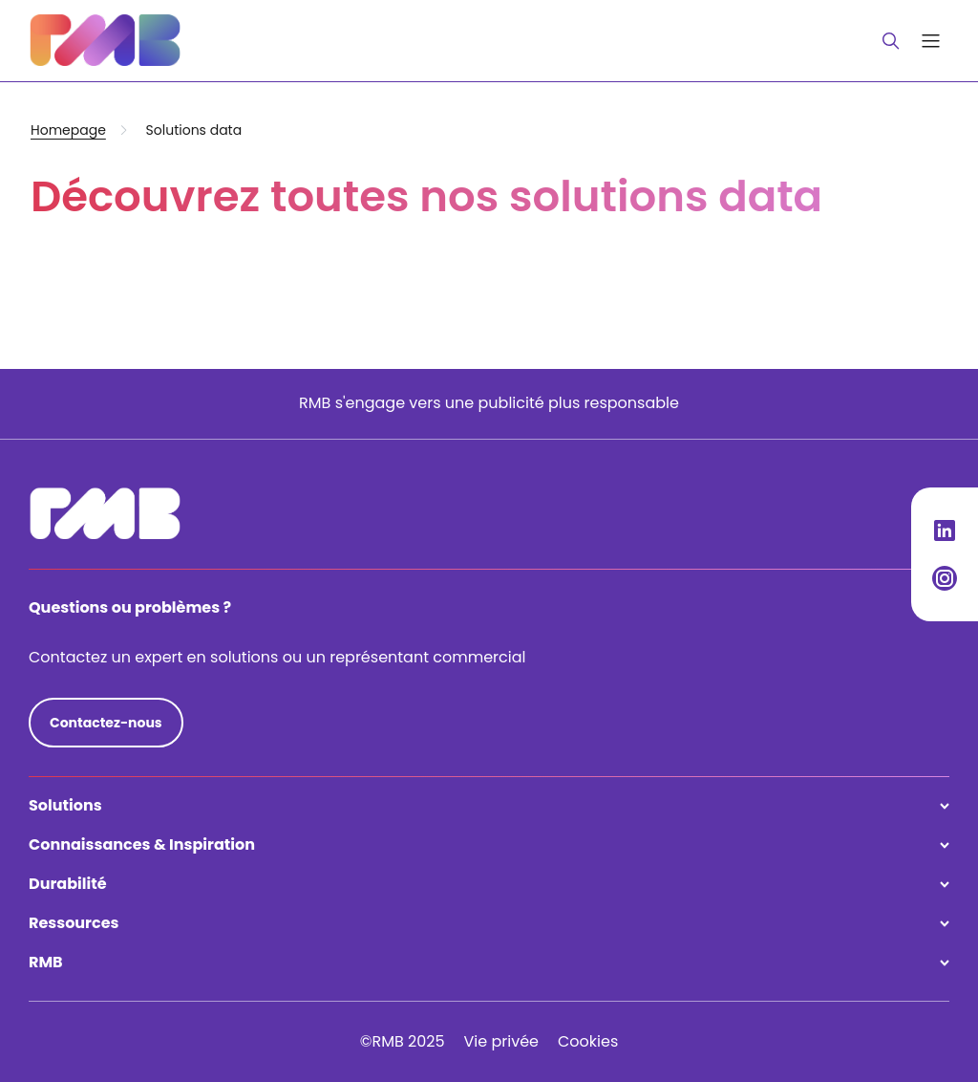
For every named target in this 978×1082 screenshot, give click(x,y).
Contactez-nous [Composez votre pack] (106, 722)
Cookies (588, 1041)
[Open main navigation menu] (930, 41)
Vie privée (501, 1041)
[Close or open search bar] (891, 41)
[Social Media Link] (944, 530)
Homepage (68, 130)
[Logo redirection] (105, 40)
